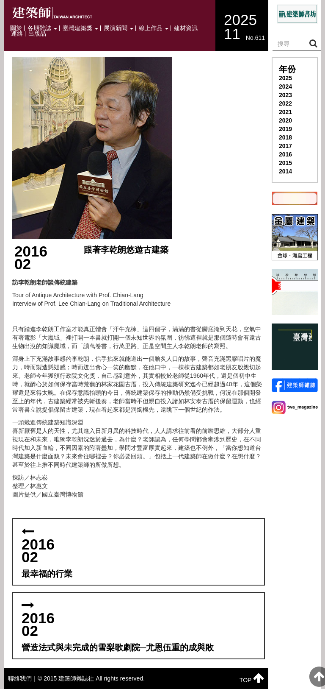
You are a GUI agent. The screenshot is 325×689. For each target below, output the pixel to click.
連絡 (17, 33)
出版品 (37, 33)
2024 (285, 86)
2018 (285, 137)
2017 (285, 145)
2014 (285, 171)
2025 (285, 78)
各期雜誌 (42, 28)
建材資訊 (186, 28)
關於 (16, 28)
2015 (285, 162)
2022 (285, 103)
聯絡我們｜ (23, 678)
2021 (285, 112)
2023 (285, 95)
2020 (285, 120)
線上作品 (153, 28)
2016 (285, 154)
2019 (285, 129)
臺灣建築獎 (80, 28)
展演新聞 (118, 28)
